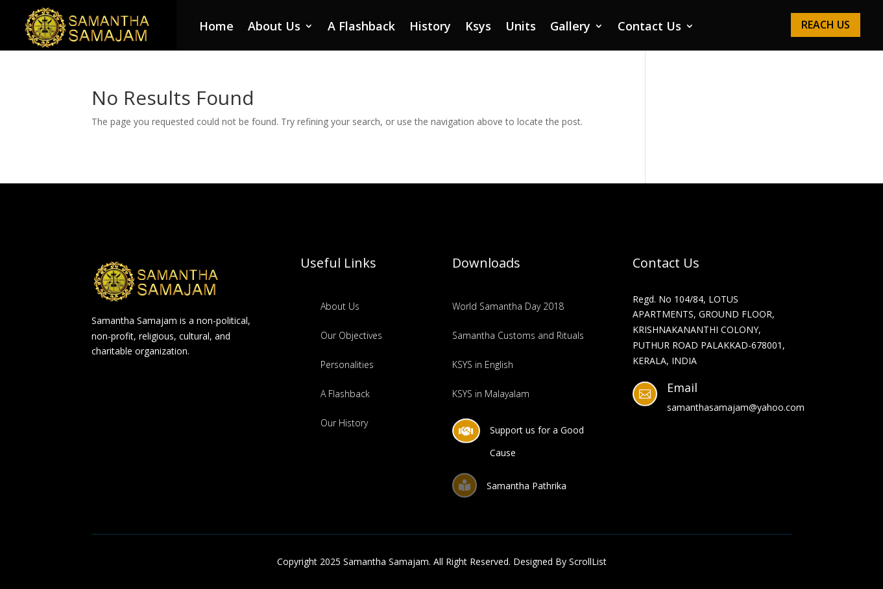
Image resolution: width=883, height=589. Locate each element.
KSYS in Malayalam (490, 393)
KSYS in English (482, 364)
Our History (344, 423)
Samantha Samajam (386, 561)
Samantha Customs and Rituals (518, 335)
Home (216, 27)
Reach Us (825, 24)
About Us (274, 27)
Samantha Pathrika (526, 485)
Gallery (570, 27)
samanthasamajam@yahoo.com (735, 407)
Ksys (478, 27)
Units (520, 27)
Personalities (347, 364)
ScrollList (588, 561)
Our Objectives (351, 335)
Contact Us (649, 27)
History (430, 27)
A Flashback (361, 27)
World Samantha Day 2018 (508, 306)
